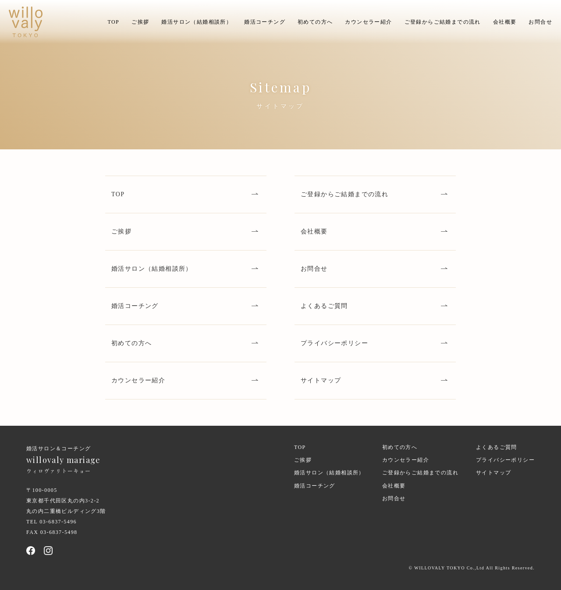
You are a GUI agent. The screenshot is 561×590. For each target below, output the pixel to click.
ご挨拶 (140, 22)
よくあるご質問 (324, 306)
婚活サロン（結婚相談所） (196, 22)
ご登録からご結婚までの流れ (443, 22)
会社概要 (505, 22)
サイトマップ (321, 380)
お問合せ (540, 22)
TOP (113, 22)
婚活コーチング (264, 22)
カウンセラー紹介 (368, 22)
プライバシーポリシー (334, 343)
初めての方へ (315, 22)
